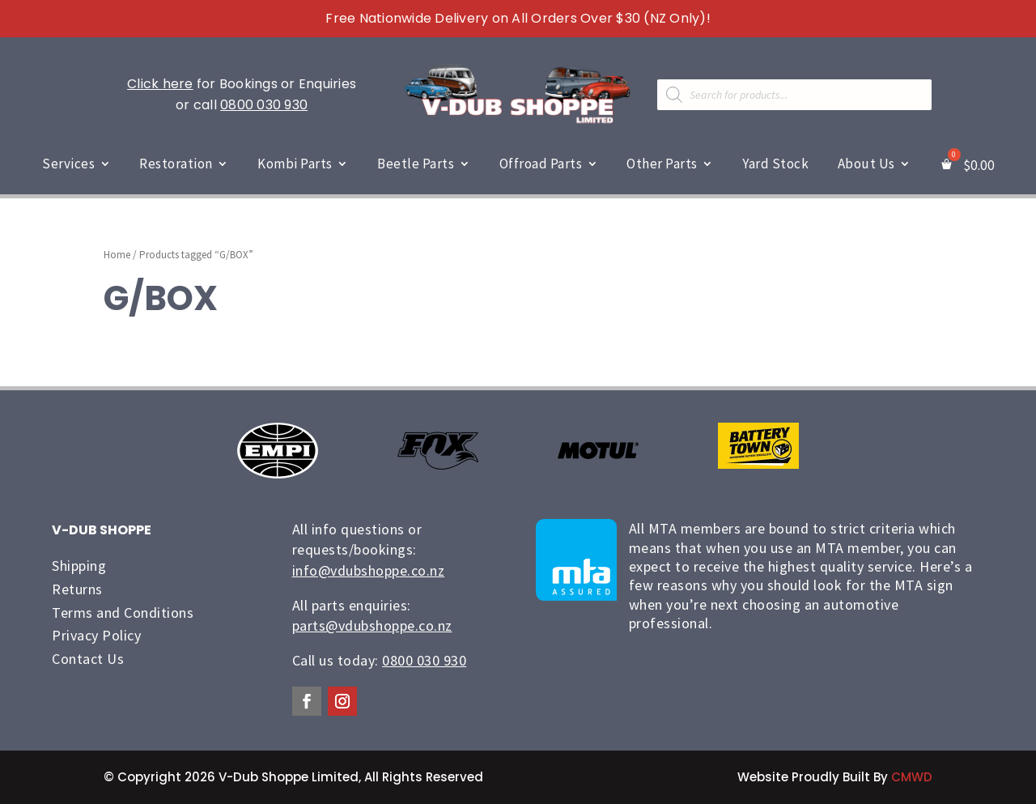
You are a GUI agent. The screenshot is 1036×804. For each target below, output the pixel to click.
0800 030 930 (264, 105)
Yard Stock (775, 163)
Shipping (79, 565)
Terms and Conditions (122, 612)
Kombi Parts (295, 163)
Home (117, 255)
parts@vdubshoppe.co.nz (372, 625)
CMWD (911, 776)
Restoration (176, 163)
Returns (77, 589)
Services (68, 163)
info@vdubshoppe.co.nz (368, 570)
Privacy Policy (96, 635)
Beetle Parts (415, 163)
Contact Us (88, 658)
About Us (866, 163)
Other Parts (662, 163)
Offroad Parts (541, 163)
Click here (160, 83)
